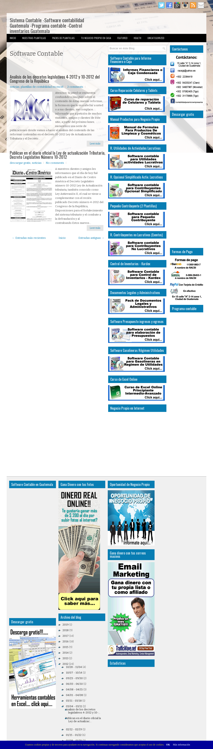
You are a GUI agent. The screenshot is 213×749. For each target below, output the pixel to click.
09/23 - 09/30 (74, 678)
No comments (55, 162)
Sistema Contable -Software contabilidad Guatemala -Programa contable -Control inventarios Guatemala (47, 25)
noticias (15, 86)
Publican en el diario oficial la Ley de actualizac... (83, 720)
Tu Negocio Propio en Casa (96, 38)
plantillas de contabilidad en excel (42, 86)
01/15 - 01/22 (74, 735)
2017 (66, 635)
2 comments (75, 86)
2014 (66, 652)
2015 (65, 647)
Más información (181, 744)
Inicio (13, 38)
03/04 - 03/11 (74, 706)
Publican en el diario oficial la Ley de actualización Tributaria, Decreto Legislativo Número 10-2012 (57, 155)
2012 (65, 663)
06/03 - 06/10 (74, 683)
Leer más (95, 143)
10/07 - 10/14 (74, 672)
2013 (65, 658)
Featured (122, 38)
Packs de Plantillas (63, 38)
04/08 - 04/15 (74, 689)
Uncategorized (155, 38)
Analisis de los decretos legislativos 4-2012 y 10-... (82, 711)
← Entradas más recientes (29, 237)
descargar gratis (20, 162)
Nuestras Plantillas (34, 38)
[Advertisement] (58, 66)
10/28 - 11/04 (74, 667)
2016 (66, 641)
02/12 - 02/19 (74, 729)
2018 (66, 630)
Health (137, 38)
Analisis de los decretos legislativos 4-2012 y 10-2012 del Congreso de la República (55, 79)
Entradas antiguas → (91, 237)
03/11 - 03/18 (74, 700)
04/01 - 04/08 (74, 695)
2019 (66, 624)
